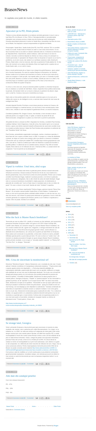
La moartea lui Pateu (74, 157)
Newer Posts (10, 406)
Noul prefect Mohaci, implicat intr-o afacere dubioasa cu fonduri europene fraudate (78, 49)
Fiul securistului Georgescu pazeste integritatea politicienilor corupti (77, 144)
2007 (69, 230)
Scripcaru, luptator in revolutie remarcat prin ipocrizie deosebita (77, 69)
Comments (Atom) (19, 409)
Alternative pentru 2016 (74, 39)
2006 (69, 233)
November (73, 238)
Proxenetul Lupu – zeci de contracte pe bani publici (75, 65)
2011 (69, 222)
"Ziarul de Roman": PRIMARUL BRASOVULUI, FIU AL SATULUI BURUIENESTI (77, 182)
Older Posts (57, 406)
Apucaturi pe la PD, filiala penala (22, 31)
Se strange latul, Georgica (18, 323)
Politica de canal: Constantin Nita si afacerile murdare (77, 54)
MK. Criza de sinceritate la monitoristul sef (27, 259)
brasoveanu (16, 154)
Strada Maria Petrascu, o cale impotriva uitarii (76, 81)
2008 (69, 227)
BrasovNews (15, 9)
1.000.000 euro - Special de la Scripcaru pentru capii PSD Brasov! (76, 35)
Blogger (56, 425)
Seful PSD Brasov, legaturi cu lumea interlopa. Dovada (76, 73)
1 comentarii (31, 154)
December (73, 235)
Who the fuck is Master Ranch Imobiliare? (27, 217)
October (72, 263)
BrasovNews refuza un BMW (76, 41)
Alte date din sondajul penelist (21, 375)
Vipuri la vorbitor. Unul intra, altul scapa (26, 166)
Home (34, 406)
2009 (69, 225)
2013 (69, 217)
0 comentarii (30, 205)
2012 (69, 220)
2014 (69, 214)
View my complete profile (73, 206)
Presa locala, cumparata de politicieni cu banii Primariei (76, 58)
